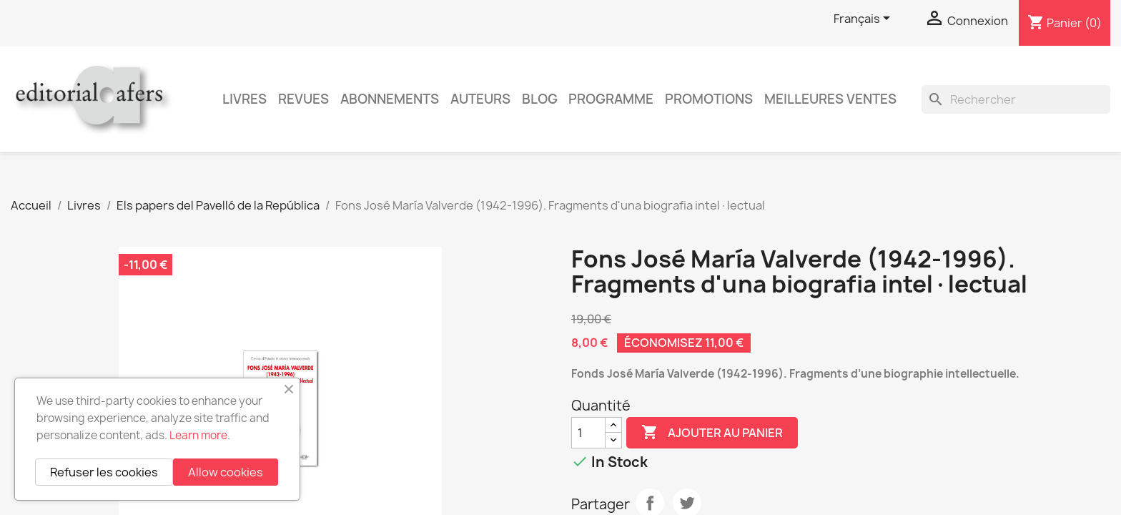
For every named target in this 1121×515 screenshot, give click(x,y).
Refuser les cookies (104, 472)
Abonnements (389, 99)
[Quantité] (588, 432)
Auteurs (480, 99)
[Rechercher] (1016, 99)
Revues (303, 99)
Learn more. (199, 435)
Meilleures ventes (830, 99)
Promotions (709, 99)
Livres (244, 99)
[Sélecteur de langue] (864, 19)
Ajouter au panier (712, 432)
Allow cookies (225, 472)
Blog (540, 99)
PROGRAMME (610, 99)
